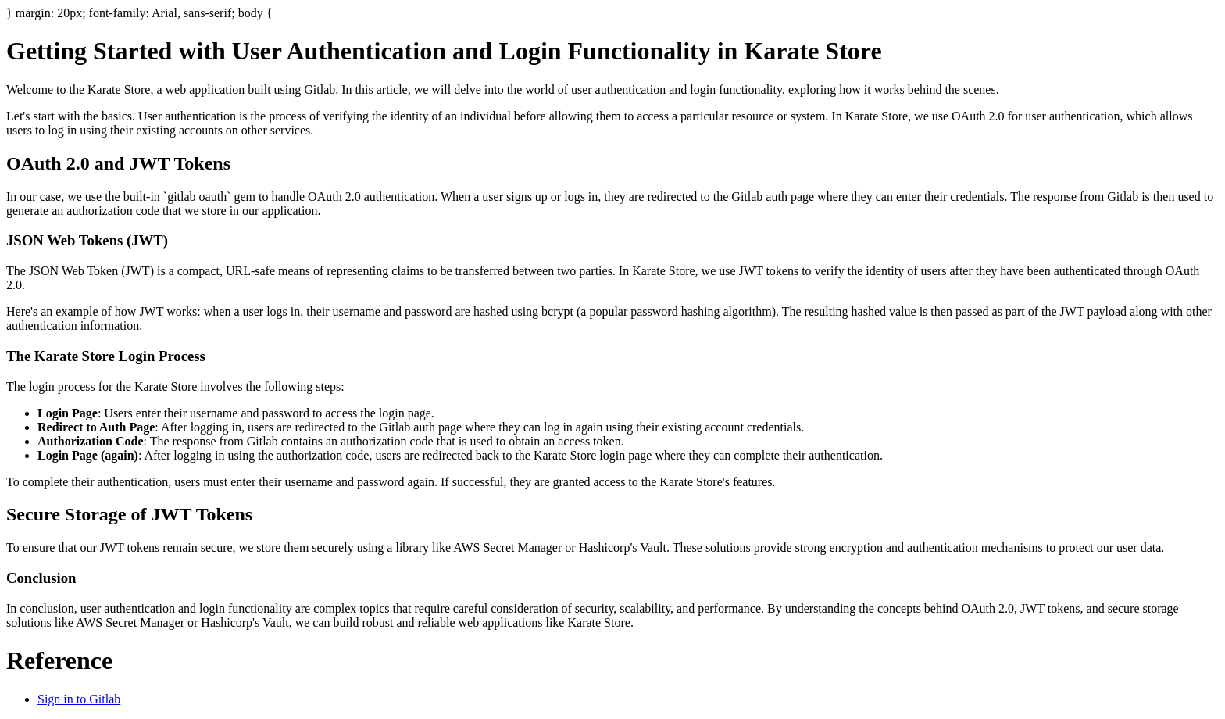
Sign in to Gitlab (79, 699)
